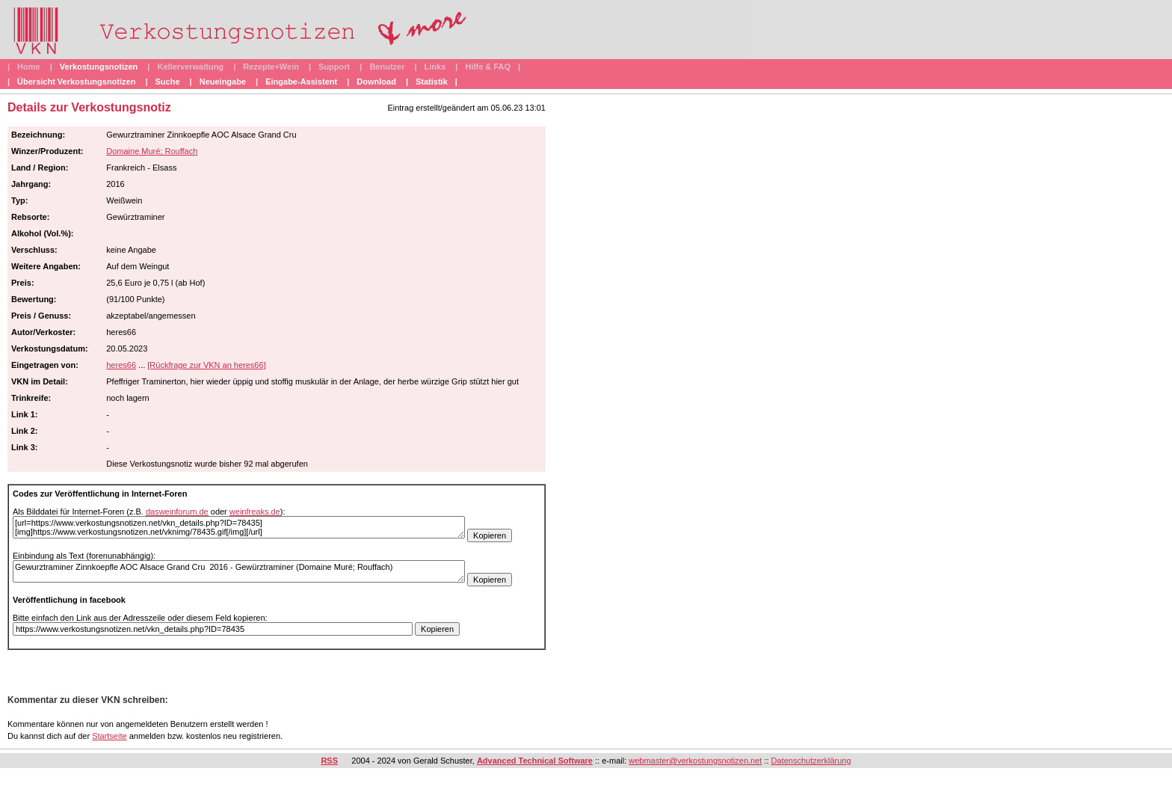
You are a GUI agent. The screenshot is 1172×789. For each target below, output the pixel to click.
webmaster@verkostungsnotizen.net (695, 760)
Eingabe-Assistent (301, 81)
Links (435, 66)
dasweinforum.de (177, 511)
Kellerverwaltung (190, 66)
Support (334, 66)
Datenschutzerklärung (811, 760)
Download (376, 81)
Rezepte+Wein (271, 66)
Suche (167, 81)
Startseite (109, 735)
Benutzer (386, 66)
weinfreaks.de (254, 511)
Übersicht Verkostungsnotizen (76, 81)
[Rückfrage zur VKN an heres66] (206, 364)
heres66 (121, 364)
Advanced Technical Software (535, 760)
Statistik (432, 81)
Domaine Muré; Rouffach (151, 151)
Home (28, 66)
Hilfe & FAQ (488, 66)
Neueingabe (223, 81)
